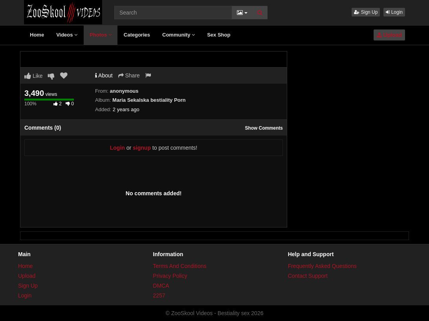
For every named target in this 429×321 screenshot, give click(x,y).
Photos (101, 35)
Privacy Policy (170, 276)
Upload (389, 35)
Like (33, 76)
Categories (137, 35)
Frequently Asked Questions (322, 266)
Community (178, 35)
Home (37, 35)
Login (394, 12)
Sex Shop (218, 35)
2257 (159, 295)
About (104, 75)
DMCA (161, 285)
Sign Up (366, 12)
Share (129, 75)
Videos (66, 35)
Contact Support (308, 276)
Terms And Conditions (179, 266)
